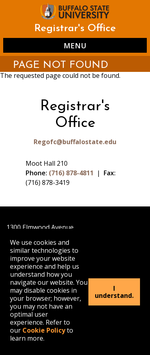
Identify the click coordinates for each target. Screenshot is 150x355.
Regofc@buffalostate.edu (75, 141)
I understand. (114, 292)
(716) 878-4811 (71, 173)
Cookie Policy (43, 330)
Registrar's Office (75, 29)
